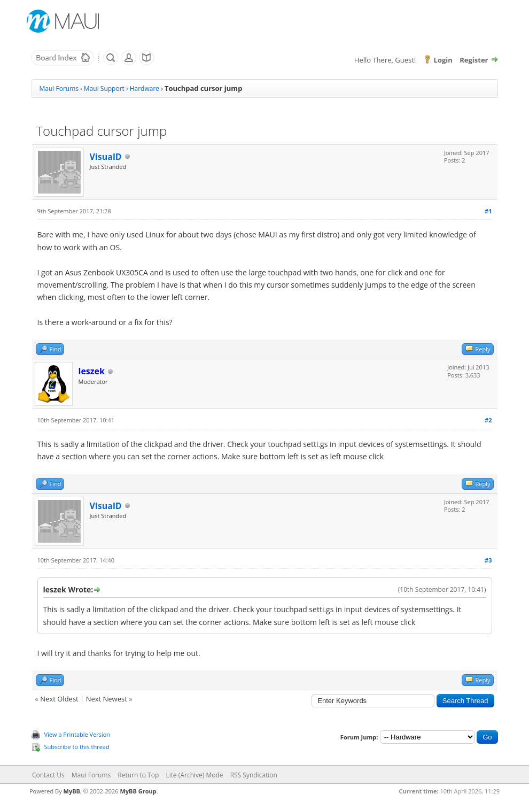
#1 (488, 211)
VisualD (106, 157)
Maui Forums (59, 88)
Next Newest (106, 699)
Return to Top (138, 775)
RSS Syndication (253, 775)
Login (443, 60)
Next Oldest (59, 699)
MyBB (72, 791)
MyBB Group (138, 791)
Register (474, 60)
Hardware (144, 88)
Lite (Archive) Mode (194, 775)
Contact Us (48, 775)
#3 (488, 560)
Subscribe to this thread (77, 747)
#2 (488, 420)
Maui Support (104, 88)
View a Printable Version (77, 734)
